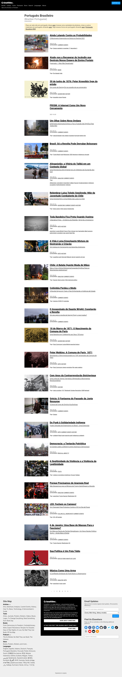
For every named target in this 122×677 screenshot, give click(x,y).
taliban (72, 183)
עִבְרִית (32, 660)
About (44, 5)
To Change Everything (15, 618)
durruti (73, 257)
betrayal (87, 390)
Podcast (6, 635)
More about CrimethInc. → (68, 620)
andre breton (53, 233)
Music (33, 616)
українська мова (16, 663)
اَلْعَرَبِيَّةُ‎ (12, 660)
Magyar (24, 656)
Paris (69, 231)
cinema (64, 367)
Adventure (61, 94)
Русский (20, 651)
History (67, 94)
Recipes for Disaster (27, 628)
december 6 (74, 48)
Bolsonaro (66, 154)
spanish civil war (80, 257)
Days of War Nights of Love (12, 630)
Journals (10, 616)
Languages (37, 5)
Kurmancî (15, 665)
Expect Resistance (13, 628)
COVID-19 (60, 301)
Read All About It (63, 453)
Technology (17, 609)
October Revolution (76, 390)
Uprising (55, 301)
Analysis (60, 178)
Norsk (21, 665)
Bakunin (69, 257)
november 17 (66, 48)
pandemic (60, 48)
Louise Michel (60, 231)
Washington (71, 496)
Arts (59, 226)
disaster (57, 73)
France (66, 231)
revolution (69, 367)
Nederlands (12, 658)
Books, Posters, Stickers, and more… (15, 644)
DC (75, 496)
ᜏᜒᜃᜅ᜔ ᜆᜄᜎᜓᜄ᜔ (29, 665)
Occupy (73, 475)
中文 (23, 653)
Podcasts (20, 5)
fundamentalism (83, 183)
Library (9, 5)
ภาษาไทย (6, 663)
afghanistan (53, 183)
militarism (91, 183)
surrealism (60, 233)
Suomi (5, 653)
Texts (60, 471)
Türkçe (30, 656)
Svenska (22, 660)
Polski (26, 651)
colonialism (60, 183)
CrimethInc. (7, 3)
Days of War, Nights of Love (67, 558)
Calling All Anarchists (65, 513)
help (61, 73)
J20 (56, 517)
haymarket (81, 231)
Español (11, 649)
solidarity (55, 435)
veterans (68, 185)
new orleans (65, 135)
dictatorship (70, 209)
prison (60, 97)
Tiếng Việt (26, 663)
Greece (55, 48)
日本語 (10, 653)
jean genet (66, 233)
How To (5, 609)
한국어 (30, 658)
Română (6, 660)
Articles (6, 604)
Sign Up (115, 616)
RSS (10, 604)
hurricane (77, 135)
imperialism (66, 183)
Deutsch (23, 649)
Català (32, 663)
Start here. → (72, 628)
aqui (54, 25)
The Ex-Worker (8, 637)
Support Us (116, 3)
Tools (14, 5)
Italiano (17, 649)
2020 (71, 154)
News (59, 70)
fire (54, 73)
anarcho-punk (68, 435)
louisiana (71, 135)
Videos (28, 616)
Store (25, 5)
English (5, 649)
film (73, 367)
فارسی (5, 658)
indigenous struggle (83, 154)
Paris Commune (57, 344)
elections (75, 154)
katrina (82, 135)
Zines (5, 616)
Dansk (27, 660)
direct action (56, 209)
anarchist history (74, 344)
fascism (76, 183)
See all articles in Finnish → (11, 7)
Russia (64, 97)
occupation (53, 185)
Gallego (8, 665)
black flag (72, 233)
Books (4, 5)
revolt (61, 154)
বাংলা (16, 660)
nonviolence (61, 475)
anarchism (53, 231)
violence (55, 475)
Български (17, 653)
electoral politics (72, 280)
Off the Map (11, 632)
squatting (55, 257)
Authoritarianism (61, 185)
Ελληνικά (32, 651)
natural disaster (57, 135)
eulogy (65, 209)
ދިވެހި (4, 665)
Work (5, 628)
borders (60, 517)
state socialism (57, 390)
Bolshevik (67, 390)
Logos (5, 618)
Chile (61, 209)
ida (85, 135)
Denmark (64, 257)
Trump (55, 154)
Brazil (58, 154)
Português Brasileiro (10, 651)
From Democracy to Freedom (13, 625)
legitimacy (68, 475)
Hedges (77, 475)
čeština (12, 656)
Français (30, 649)
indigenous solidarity (78, 435)
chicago (73, 231)
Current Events (63, 45)
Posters (16, 616)
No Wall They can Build (21, 637)
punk (60, 257)
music (61, 583)
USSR (82, 390)
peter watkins (78, 367)
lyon (77, 231)
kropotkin (55, 97)
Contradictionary (29, 625)
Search (31, 5)
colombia (66, 301)
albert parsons (88, 231)
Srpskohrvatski (22, 658)
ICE (54, 517)
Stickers (23, 616)
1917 (63, 390)
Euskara (18, 656)
